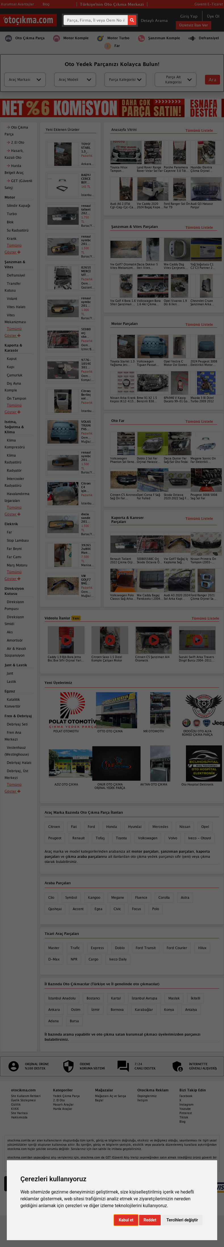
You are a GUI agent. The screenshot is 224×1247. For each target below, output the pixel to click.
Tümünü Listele (199, 518)
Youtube (185, 1108)
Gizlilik (16, 1104)
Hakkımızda (19, 1117)
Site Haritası (19, 1113)
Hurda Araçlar (62, 1108)
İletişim (142, 1100)
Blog (182, 1121)
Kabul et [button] (126, 1220)
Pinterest (185, 1113)
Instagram (186, 1104)
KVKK (15, 1108)
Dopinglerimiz (147, 1096)
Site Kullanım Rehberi (26, 1096)
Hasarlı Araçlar (63, 1104)
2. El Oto (59, 1100)
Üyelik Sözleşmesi (23, 1100)
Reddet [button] (150, 1220)
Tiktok (183, 1117)
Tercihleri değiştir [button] (182, 1220)
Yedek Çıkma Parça (66, 1096)
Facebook (185, 1096)
